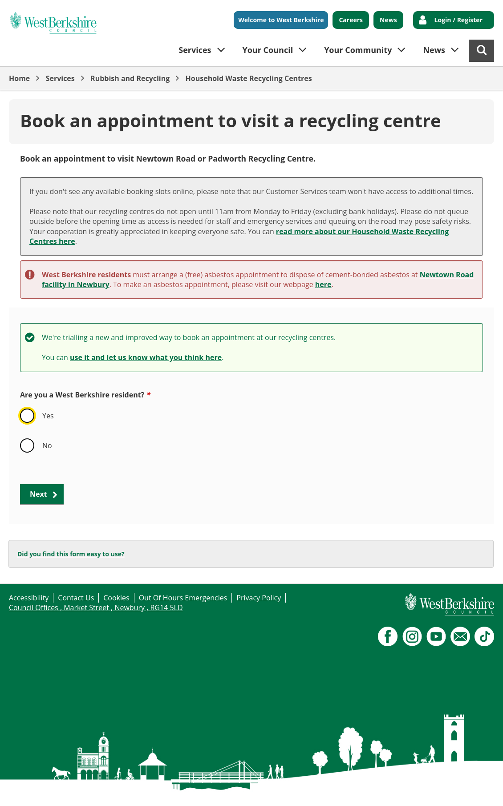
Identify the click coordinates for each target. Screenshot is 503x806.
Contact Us (76, 598)
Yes (48, 416)
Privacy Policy (258, 598)
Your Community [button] (358, 50)
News (388, 20)
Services (60, 78)
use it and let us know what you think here (146, 357)
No (47, 445)
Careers (351, 20)
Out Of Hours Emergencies (183, 598)
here (323, 284)
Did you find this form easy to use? (71, 554)
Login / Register (458, 20)
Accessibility (29, 598)
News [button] (434, 50)
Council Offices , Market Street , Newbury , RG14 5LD (96, 607)
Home (19, 78)
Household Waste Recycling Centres (249, 78)
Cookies (116, 598)
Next (38, 494)
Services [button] (194, 50)
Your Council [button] (268, 50)
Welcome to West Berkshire (281, 20)
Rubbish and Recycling (130, 78)
